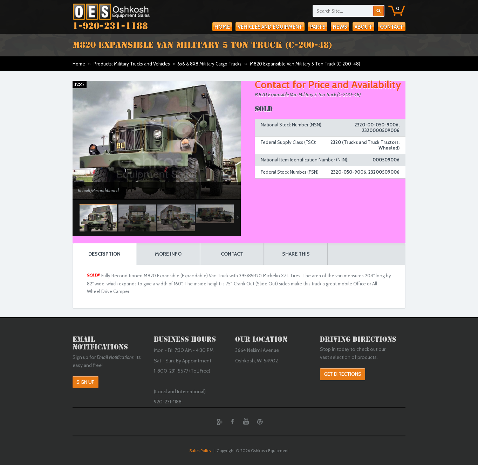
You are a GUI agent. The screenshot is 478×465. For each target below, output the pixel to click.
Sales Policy (200, 450)
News (340, 27)
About (363, 27)
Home (222, 27)
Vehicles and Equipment (270, 27)
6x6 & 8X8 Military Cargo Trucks (209, 64)
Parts (317, 27)
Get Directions (342, 374)
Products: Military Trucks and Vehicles (132, 64)
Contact (391, 27)
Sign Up (85, 382)
